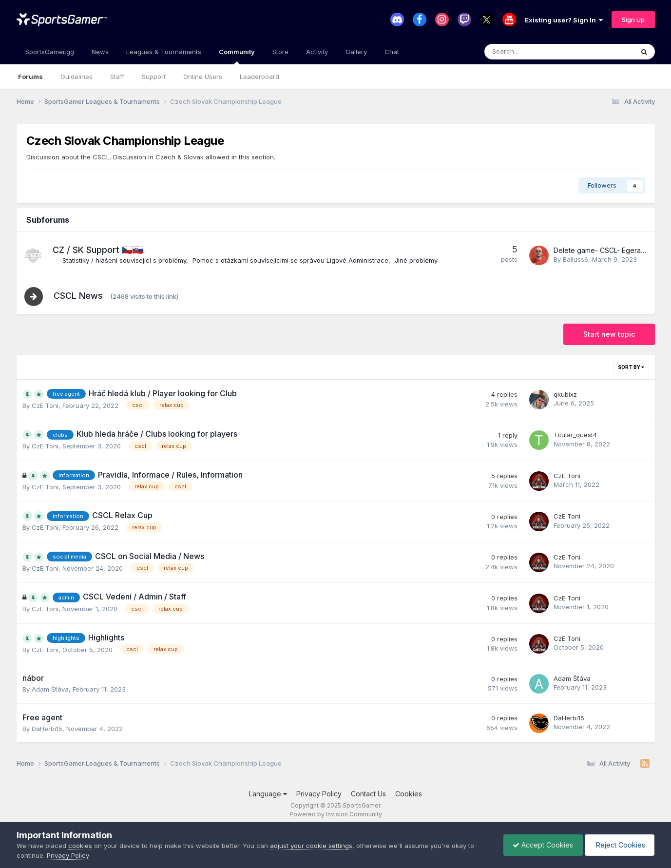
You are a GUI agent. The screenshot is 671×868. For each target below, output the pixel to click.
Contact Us (368, 794)
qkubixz (565, 395)
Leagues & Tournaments (163, 52)
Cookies (408, 794)
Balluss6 (575, 259)
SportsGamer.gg (49, 52)
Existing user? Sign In (564, 20)
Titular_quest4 (575, 435)
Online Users (202, 76)
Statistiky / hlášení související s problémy (124, 260)
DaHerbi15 (47, 729)
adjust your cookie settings (311, 845)
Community (237, 56)
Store (280, 52)
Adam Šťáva (50, 690)
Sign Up (633, 19)
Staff (117, 76)
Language (268, 794)
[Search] (533, 51)
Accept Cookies (540, 845)
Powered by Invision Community (335, 814)
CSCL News (79, 296)
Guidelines (76, 76)
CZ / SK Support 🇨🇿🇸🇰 (98, 250)
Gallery (356, 52)
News (100, 52)
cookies (80, 845)
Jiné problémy (416, 260)
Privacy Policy (319, 794)
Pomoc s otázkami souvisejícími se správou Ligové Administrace (290, 260)
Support (154, 76)
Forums (30, 76)
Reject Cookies (618, 845)
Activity (317, 52)
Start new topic (609, 334)
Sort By (631, 367)
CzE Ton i (45, 406)
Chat (391, 52)
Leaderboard (259, 76)
